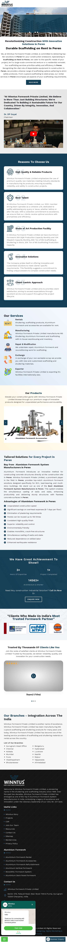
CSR (7, 822)
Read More (33, 82)
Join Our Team (12, 825)
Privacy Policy (12, 843)
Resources (10, 829)
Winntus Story (12, 814)
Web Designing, (38, 931)
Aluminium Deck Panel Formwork (21, 875)
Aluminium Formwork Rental (19, 857)
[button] (61, 422)
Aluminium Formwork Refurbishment (22, 864)
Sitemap (9, 836)
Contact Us (10, 832)
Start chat (18, 928)
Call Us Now (55, 590)
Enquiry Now (33, 599)
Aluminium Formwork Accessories (21, 861)
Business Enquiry (55, 939)
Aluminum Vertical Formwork (19, 868)
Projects (9, 818)
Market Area (11, 840)
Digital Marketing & (54, 931)
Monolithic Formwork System (19, 872)
